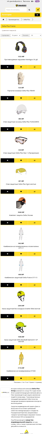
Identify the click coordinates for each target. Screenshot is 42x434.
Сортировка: (5, 35)
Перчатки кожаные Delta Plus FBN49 (21, 91)
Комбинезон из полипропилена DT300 (21, 371)
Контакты (26, 1)
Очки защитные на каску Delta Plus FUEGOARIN (21, 122)
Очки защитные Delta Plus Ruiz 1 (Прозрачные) (21, 153)
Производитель (14, 19)
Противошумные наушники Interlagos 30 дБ (21, 59)
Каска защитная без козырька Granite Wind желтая (21, 309)
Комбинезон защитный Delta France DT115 (21, 277)
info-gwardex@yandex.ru (14, 1)
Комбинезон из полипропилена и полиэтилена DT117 (21, 247)
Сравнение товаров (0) (9, 30)
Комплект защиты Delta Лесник (21, 215)
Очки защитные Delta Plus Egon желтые (21, 184)
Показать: (26, 35)
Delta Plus (27, 19)
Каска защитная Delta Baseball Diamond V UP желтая (21, 341)
